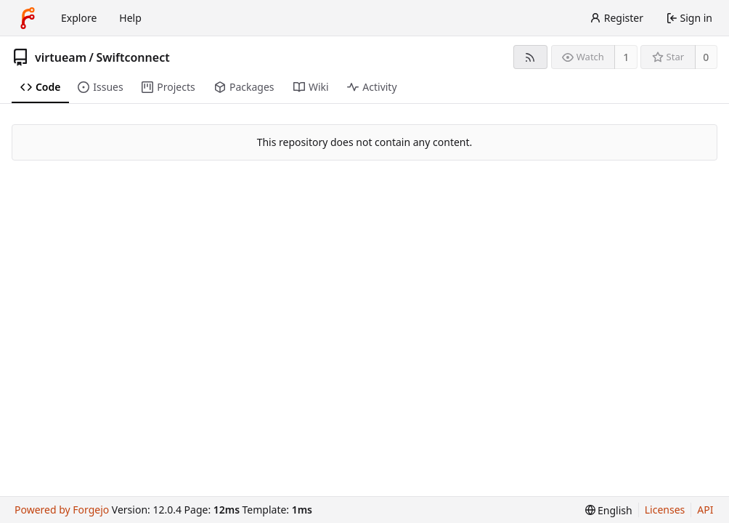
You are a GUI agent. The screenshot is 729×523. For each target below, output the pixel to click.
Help (130, 18)
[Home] (27, 18)
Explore (79, 18)
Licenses (665, 509)
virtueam (60, 57)
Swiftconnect (132, 57)
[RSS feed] (530, 57)
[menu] (608, 510)
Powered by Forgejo (62, 509)
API (705, 509)
